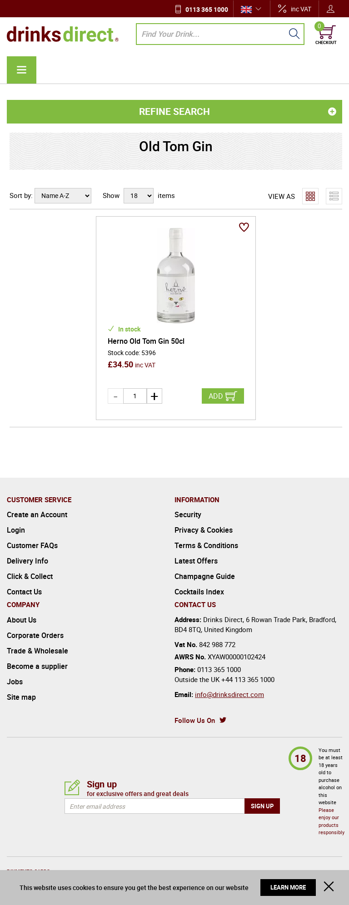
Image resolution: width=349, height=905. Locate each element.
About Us (21, 604)
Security (187, 499)
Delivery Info (27, 545)
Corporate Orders (35, 620)
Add (216, 381)
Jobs (15, 666)
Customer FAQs (32, 530)
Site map (21, 682)
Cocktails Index (199, 576)
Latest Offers (196, 545)
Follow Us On (194, 704)
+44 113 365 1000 (247, 663)
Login (16, 514)
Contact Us (24, 576)
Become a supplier (37, 651)
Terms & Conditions (206, 530)
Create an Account (37, 499)
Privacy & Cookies (203, 514)
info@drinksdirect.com (229, 678)
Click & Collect (30, 561)
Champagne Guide (204, 561)
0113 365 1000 (206, 9)
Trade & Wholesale (37, 635)
